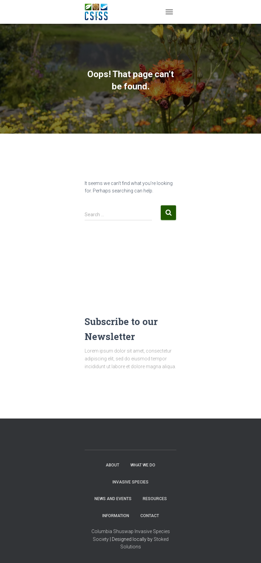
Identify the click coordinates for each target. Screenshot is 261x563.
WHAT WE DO (142, 465)
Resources (155, 498)
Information (115, 515)
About (112, 465)
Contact (149, 515)
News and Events (113, 498)
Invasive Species (130, 482)
